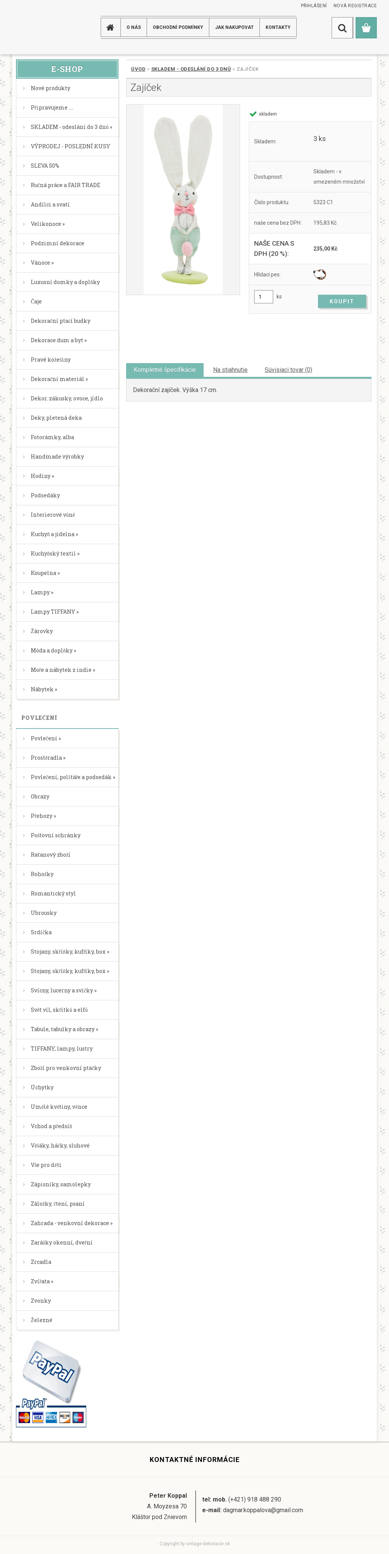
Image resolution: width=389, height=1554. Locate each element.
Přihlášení (314, 5)
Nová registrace (355, 5)
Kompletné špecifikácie (165, 369)
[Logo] (42, 27)
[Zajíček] (183, 200)
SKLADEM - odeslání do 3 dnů (191, 69)
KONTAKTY (278, 27)
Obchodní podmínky (178, 27)
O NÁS (134, 27)
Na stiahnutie (230, 369)
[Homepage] (111, 27)
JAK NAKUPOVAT (234, 27)
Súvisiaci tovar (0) (288, 369)
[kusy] (263, 296)
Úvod (138, 69)
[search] (342, 27)
